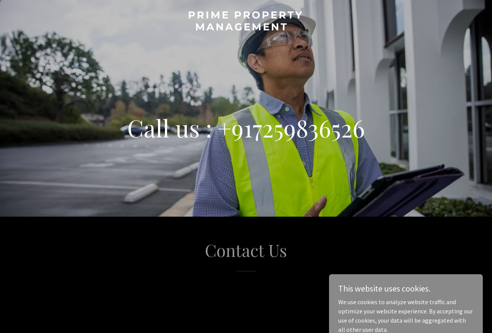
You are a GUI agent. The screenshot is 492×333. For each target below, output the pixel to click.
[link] (246, 28)
